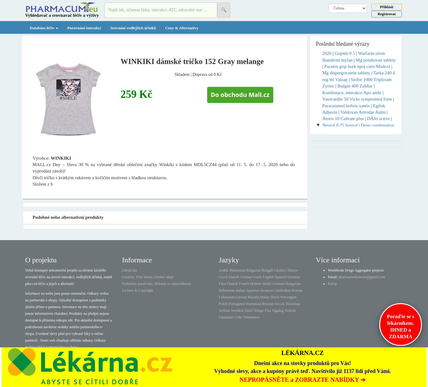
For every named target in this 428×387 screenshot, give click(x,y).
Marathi (253, 297)
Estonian (293, 277)
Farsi (222, 284)
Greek (257, 277)
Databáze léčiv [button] (44, 28)
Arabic (224, 270)
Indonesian (227, 290)
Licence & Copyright (137, 290)
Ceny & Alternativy (181, 28)
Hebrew (256, 284)
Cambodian (282, 290)
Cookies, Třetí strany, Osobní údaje (148, 277)
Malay (265, 297)
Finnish (232, 284)
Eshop (332, 284)
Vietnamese (251, 317)
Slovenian (292, 304)
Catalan (279, 270)
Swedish (237, 310)
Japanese (252, 290)
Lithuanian (227, 297)
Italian (240, 290)
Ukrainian (226, 317)
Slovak (279, 304)
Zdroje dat (129, 270)
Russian (268, 304)
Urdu (238, 317)
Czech (223, 277)
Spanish (280, 277)
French (244, 284)
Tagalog (278, 310)
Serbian (224, 310)
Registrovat (387, 14)
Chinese (292, 270)
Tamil (248, 310)
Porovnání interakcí (84, 28)
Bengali (267, 270)
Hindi (267, 284)
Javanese (266, 290)
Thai (267, 310)
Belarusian (237, 270)
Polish (223, 304)
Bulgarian (253, 270)
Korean (297, 290)
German (246, 277)
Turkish (290, 310)
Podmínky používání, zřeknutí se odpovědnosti (156, 284)
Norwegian (288, 297)
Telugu (258, 310)
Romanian (253, 304)
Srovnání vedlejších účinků (133, 28)
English (268, 277)
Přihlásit (386, 7)
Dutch (275, 297)
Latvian (241, 297)
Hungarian (293, 284)
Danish (234, 277)
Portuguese (237, 304)
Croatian (278, 284)
